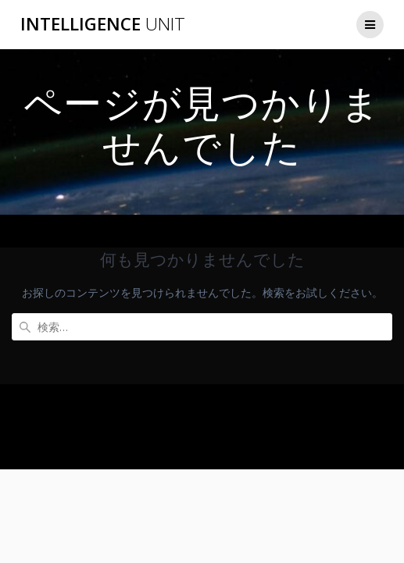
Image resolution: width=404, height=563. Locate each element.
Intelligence (102, 24)
